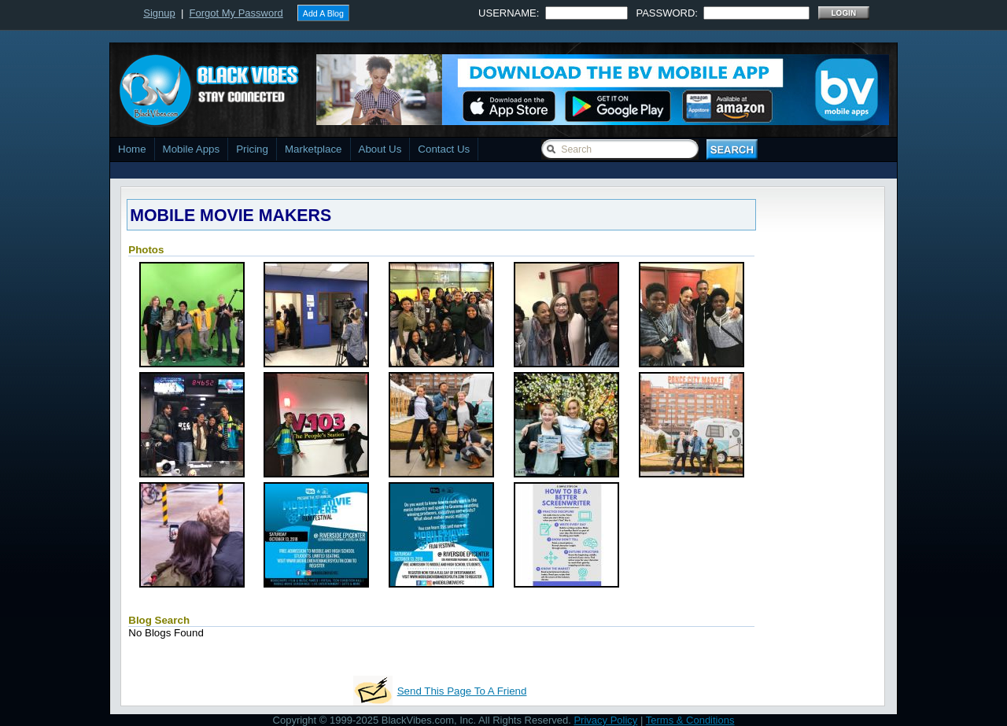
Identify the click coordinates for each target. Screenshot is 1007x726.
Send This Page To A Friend (462, 691)
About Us (380, 149)
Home (132, 149)
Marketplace (313, 149)
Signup (159, 13)
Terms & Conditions (690, 720)
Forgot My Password (236, 13)
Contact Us (444, 149)
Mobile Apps (191, 149)
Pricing (252, 149)
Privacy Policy (605, 720)
